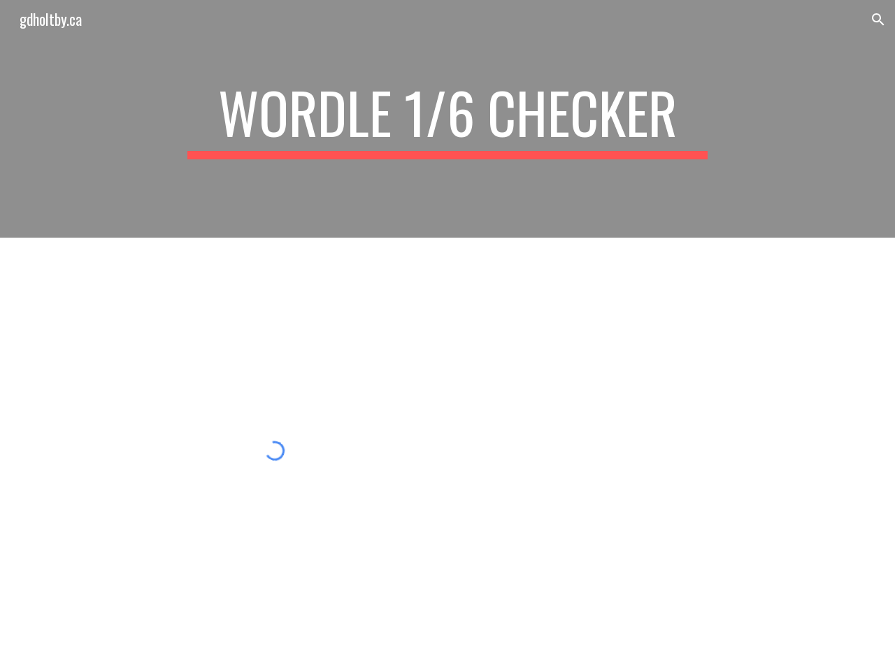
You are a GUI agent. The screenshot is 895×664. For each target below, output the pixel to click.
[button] (878, 19)
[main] (447, 119)
